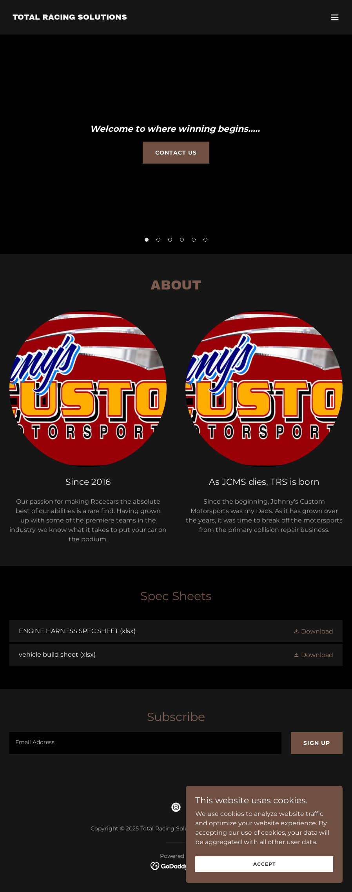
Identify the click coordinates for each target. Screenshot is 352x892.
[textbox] (145, 743)
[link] (70, 17)
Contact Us (176, 152)
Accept (264, 864)
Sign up (316, 742)
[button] (335, 17)
